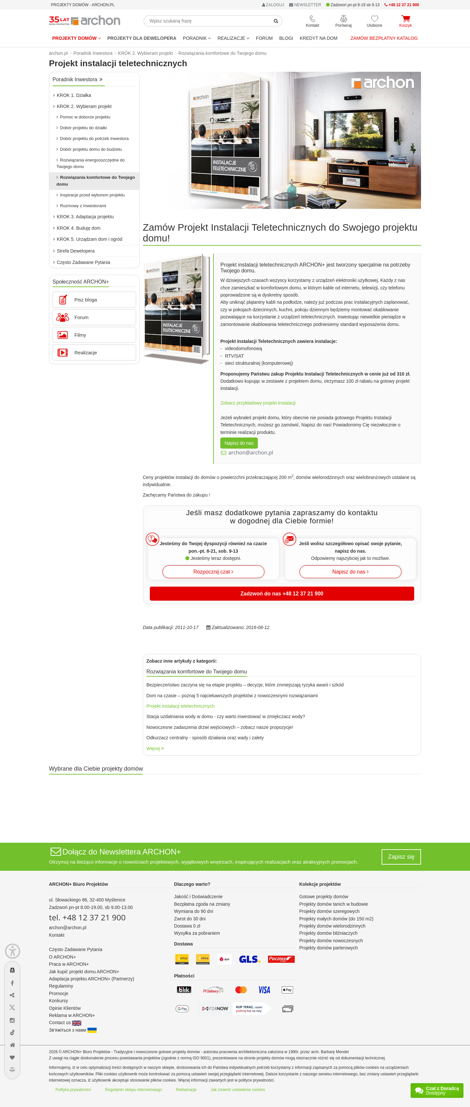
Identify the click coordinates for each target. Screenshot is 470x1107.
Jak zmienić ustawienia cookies (238, 1089)
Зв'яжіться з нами (73, 1030)
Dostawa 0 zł (187, 926)
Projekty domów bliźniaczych (328, 933)
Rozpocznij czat (213, 572)
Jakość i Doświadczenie (198, 896)
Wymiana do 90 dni (193, 911)
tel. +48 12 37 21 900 (87, 917)
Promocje (58, 993)
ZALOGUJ (273, 5)
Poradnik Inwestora (77, 79)
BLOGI (286, 38)
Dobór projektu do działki (81, 127)
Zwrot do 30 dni (190, 918)
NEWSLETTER (305, 5)
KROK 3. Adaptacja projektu (83, 216)
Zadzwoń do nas (282, 593)
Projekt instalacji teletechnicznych (181, 706)
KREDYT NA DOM (318, 38)
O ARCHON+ (62, 957)
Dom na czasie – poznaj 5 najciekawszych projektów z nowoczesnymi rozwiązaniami (232, 695)
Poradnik (197, 38)
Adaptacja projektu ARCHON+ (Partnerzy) (91, 978)
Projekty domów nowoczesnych (331, 940)
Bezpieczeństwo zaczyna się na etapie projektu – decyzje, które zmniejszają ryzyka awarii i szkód (245, 684)
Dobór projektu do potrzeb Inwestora (92, 138)
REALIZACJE (233, 38)
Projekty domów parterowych (328, 947)
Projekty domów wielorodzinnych (332, 926)
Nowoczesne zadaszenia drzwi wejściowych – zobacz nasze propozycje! (220, 727)
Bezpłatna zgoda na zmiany (202, 904)
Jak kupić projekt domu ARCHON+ (84, 971)
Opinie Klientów (65, 1008)
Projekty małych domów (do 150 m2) (336, 918)
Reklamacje (186, 1089)
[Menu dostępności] (12, 951)
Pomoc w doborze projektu (83, 117)
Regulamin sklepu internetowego (133, 1089)
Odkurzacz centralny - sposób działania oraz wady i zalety (205, 737)
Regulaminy (61, 986)
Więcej (155, 748)
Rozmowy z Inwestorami (81, 205)
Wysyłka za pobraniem (197, 933)
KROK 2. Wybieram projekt (82, 106)
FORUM (264, 38)
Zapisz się (401, 856)
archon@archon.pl (250, 452)
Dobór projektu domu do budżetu (89, 149)
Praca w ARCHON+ (69, 964)
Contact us (65, 1022)
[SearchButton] (276, 20)
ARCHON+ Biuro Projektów (78, 884)
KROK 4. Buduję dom (77, 228)
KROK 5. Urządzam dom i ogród (87, 239)
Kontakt (56, 935)
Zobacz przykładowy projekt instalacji (257, 403)
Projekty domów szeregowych (329, 911)
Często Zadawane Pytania (81, 262)
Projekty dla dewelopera (142, 38)
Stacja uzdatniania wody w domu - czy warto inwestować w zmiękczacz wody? (226, 716)
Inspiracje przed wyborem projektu (90, 194)
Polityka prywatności (73, 1089)
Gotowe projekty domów (323, 896)
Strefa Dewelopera (74, 251)
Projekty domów (76, 38)
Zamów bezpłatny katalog (384, 38)
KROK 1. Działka (72, 95)
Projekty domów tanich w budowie (333, 904)
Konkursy (58, 1000)
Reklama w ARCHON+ (72, 1015)
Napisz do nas (239, 443)
